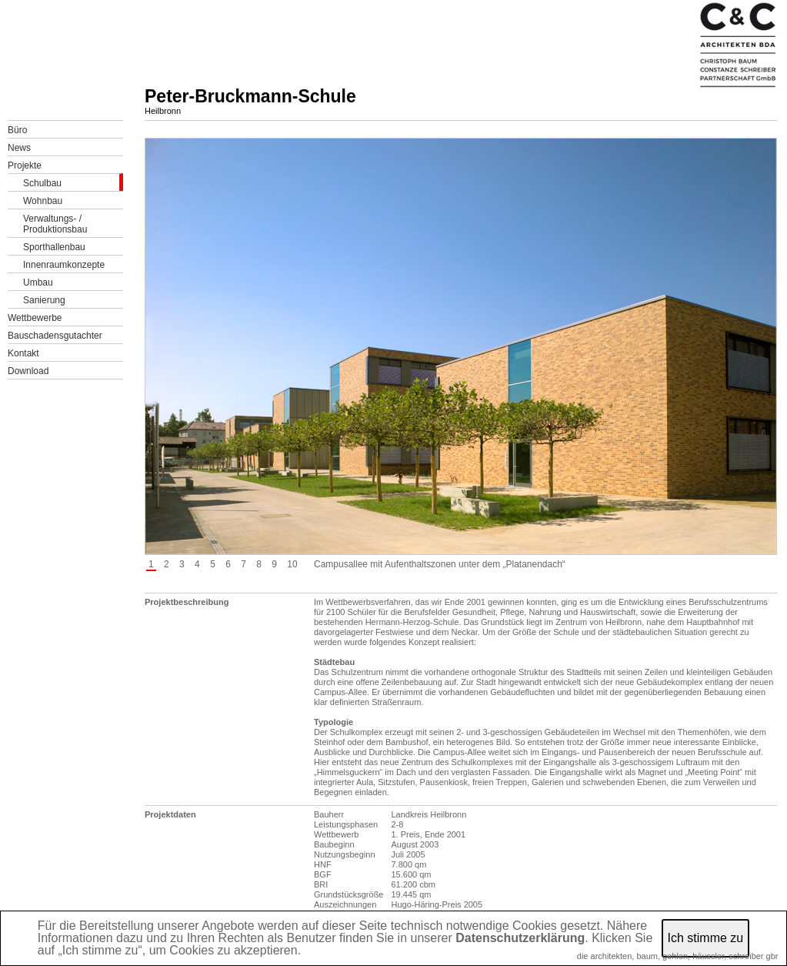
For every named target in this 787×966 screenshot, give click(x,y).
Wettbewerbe (35, 318)
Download (28, 371)
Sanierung (44, 300)
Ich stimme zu (706, 937)
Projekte (25, 165)
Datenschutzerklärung (520, 937)
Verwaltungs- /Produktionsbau (55, 224)
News (19, 147)
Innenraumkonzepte (64, 264)
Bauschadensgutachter (55, 335)
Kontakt (23, 353)
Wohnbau (42, 201)
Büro (17, 130)
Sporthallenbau (54, 247)
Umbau (38, 282)
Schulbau (42, 183)
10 (292, 564)
